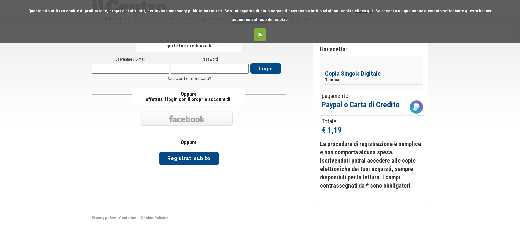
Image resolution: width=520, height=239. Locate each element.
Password (210, 59)
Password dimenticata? (189, 78)
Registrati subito (188, 158)
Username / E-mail (130, 59)
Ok (259, 34)
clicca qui (364, 10)
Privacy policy (104, 218)
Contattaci (128, 218)
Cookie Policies (154, 218)
